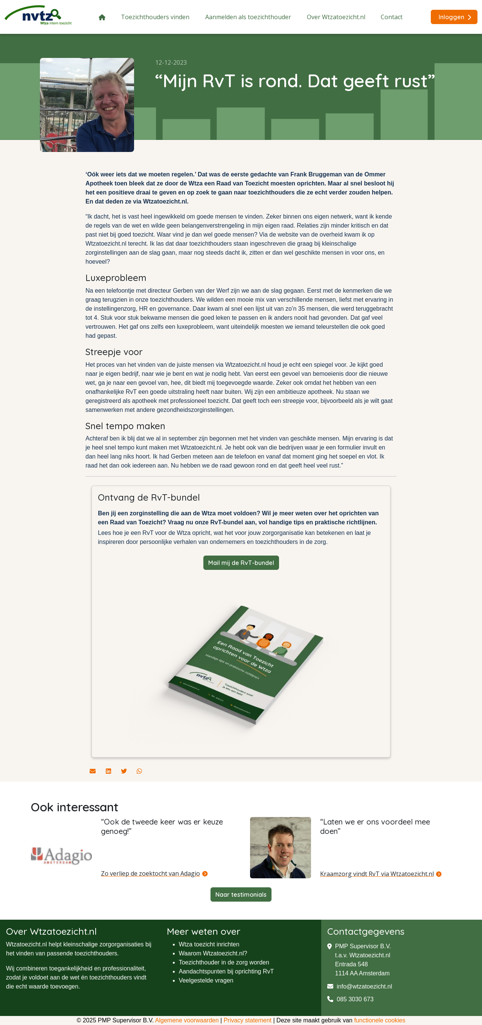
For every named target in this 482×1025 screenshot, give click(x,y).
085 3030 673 (350, 999)
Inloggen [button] (455, 17)
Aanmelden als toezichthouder (248, 17)
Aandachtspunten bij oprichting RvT (226, 971)
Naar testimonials (241, 894)
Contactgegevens (365, 931)
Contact (392, 17)
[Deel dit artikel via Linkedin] (109, 771)
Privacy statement (248, 1020)
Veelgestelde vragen (206, 980)
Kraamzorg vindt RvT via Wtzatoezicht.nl (377, 874)
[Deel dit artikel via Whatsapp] (139, 771)
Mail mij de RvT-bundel (241, 562)
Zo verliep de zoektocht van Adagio (150, 873)
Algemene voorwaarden (187, 1020)
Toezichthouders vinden (155, 17)
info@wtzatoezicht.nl (359, 986)
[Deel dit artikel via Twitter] (124, 771)
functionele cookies (379, 1020)
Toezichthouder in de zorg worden (224, 962)
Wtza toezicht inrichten (209, 944)
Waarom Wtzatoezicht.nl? (213, 953)
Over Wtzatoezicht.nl (336, 17)
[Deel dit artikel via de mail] (93, 771)
